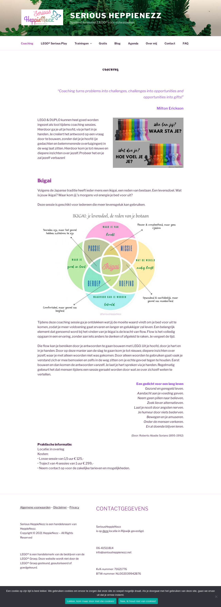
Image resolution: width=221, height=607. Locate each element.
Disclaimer (60, 507)
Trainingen (83, 43)
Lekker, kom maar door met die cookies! (90, 601)
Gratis (103, 43)
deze (105, 531)
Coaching (27, 43)
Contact (170, 43)
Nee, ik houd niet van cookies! (138, 601)
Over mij (151, 43)
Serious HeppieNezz (116, 15)
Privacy (74, 507)
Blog (117, 43)
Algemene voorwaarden (35, 507)
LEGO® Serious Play (54, 43)
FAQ (185, 43)
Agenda (133, 43)
